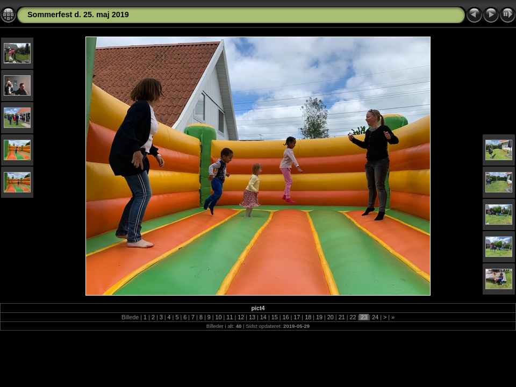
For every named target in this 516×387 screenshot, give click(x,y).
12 (241, 317)
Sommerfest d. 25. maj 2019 (78, 14)
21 (342, 317)
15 (275, 317)
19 (319, 317)
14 (263, 317)
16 (286, 317)
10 (219, 317)
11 (229, 317)
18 (308, 317)
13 (252, 317)
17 (297, 317)
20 (330, 317)
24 (375, 317)
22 (352, 317)
